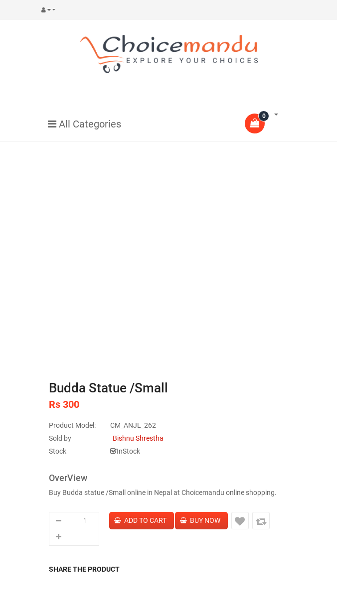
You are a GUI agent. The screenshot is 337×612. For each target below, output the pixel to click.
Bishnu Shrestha (138, 438)
